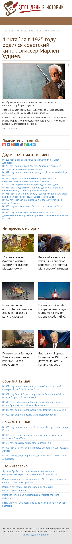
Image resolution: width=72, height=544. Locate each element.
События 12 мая (16, 381)
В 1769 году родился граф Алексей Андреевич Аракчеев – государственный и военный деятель (32, 167)
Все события (12, 30)
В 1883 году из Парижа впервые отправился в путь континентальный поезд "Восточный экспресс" (29, 180)
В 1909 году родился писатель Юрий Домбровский (29, 414)
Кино (15, 128)
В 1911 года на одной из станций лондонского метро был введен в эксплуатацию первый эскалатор (32, 189)
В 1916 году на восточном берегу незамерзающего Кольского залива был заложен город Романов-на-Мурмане (34, 195)
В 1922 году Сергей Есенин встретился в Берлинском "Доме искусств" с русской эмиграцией (33, 396)
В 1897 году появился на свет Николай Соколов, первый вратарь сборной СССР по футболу (31, 388)
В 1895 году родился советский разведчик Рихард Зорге (31, 184)
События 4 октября (48, 30)
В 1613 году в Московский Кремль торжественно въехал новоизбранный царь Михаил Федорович (32, 403)
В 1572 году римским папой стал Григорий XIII (26, 442)
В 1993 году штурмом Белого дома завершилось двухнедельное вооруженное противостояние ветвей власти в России (35, 215)
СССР (7, 128)
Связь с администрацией (36, 534)
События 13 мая (16, 422)
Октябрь (28, 30)
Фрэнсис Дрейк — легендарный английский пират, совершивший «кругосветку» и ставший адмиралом (29, 473)
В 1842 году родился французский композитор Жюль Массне (34, 409)
